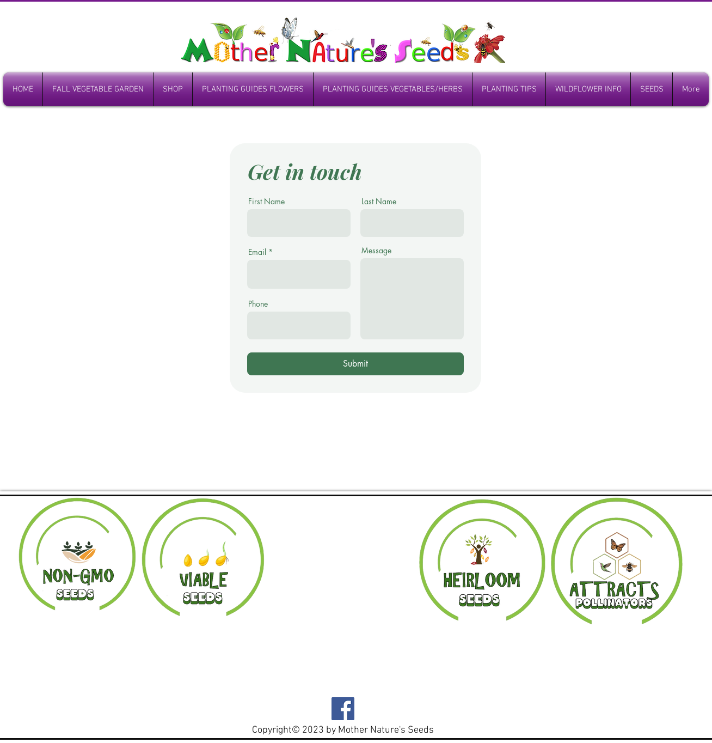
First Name (266, 201)
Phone (258, 304)
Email (257, 252)
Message (376, 250)
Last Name (378, 201)
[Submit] (355, 363)
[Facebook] (343, 708)
